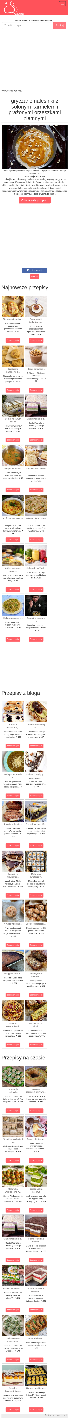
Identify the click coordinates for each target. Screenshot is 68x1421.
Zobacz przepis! (13, 340)
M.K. (66, 1415)
